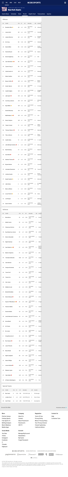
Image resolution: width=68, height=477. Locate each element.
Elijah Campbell (9, 355)
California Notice (40, 427)
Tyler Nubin (8, 375)
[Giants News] (5, 14)
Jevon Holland (8, 365)
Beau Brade (8, 350)
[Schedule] (13, 14)
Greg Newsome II (9, 336)
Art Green (7, 326)
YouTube (4, 433)
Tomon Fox (8, 277)
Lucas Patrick (8, 193)
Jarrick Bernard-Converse (11, 316)
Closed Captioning (40, 425)
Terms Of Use (39, 416)
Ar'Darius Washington (10, 380)
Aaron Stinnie (8, 203)
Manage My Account (24, 433)
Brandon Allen (8, 27)
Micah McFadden (9, 292)
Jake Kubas (8, 184)
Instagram (5, 438)
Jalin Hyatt (7, 96)
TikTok (4, 436)
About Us (21, 416)
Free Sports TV (6, 421)
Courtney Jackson (9, 100)
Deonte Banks (8, 311)
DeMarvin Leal (8, 287)
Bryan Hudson (8, 164)
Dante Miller (8, 47)
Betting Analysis (6, 423)
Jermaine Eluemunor (10, 169)
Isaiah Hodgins (8, 91)
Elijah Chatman (8, 242)
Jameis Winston (9, 37)
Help (52, 416)
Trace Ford (7, 272)
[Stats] (19, 14)
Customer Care (55, 418)
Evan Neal (7, 154)
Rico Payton (8, 341)
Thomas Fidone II (9, 130)
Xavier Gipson (8, 86)
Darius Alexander (9, 237)
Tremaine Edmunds (9, 257)
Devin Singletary (9, 56)
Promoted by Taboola (61, 407)
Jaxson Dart (8, 32)
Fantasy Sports (6, 418)
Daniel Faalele (8, 179)
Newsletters (21, 436)
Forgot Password (23, 440)
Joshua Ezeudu (8, 174)
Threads (4, 444)
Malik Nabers (8, 115)
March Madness (6, 425)
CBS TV (20, 425)
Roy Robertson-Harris (10, 232)
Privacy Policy (39, 418)
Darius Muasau (8, 297)
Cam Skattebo (8, 61)
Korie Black (8, 321)
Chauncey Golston (9, 227)
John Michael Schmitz (10, 145)
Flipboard (4, 446)
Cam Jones (8, 282)
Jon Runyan (8, 198)
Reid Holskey (8, 149)
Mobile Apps (5, 427)
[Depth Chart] (32, 14)
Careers (20, 418)
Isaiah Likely (8, 140)
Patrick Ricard (8, 51)
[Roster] (25, 14)
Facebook (4, 440)
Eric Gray (7, 42)
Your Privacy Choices (41, 423)
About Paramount (23, 421)
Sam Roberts (8, 247)
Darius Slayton (8, 120)
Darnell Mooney (9, 110)
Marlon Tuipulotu (9, 252)
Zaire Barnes (8, 262)
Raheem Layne (8, 370)
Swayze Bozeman (9, 267)
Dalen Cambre (8, 76)
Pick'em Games (6, 416)
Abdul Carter (8, 222)
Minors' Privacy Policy (41, 421)
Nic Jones (7, 331)
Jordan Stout (8, 397)
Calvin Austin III (9, 71)
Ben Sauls (7, 393)
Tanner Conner (8, 125)
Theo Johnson (8, 135)
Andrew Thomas (9, 159)
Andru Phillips (8, 360)
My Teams (21, 438)
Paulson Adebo (9, 306)
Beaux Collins (8, 81)
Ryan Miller (8, 105)
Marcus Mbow (8, 189)
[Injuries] (49, 14)
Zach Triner (8, 401)
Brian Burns (8, 217)
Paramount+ (22, 423)
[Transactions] (41, 14)
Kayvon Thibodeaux (10, 301)
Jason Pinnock (8, 345)
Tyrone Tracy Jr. (9, 66)
